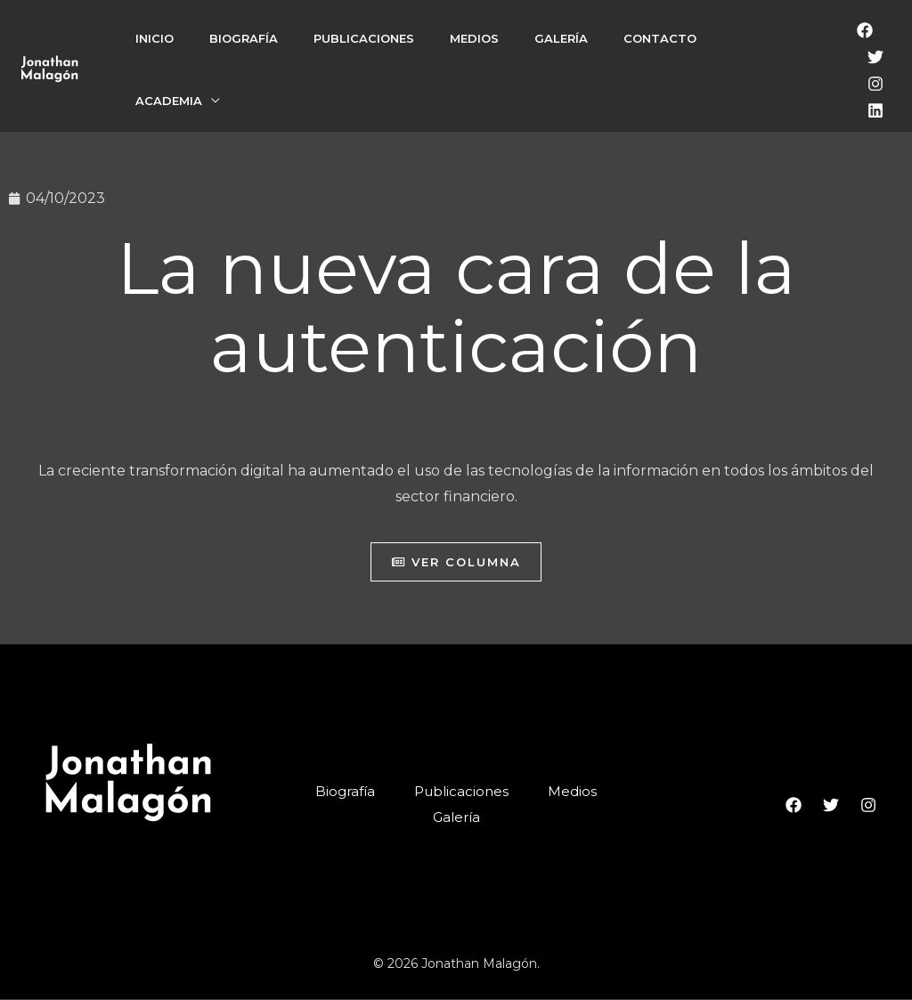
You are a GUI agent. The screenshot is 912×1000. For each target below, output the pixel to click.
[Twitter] (875, 57)
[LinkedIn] (875, 110)
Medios (474, 38)
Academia (168, 100)
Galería (561, 38)
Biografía (243, 38)
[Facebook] (865, 30)
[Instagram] (875, 84)
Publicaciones (364, 38)
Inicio (154, 38)
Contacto (659, 38)
